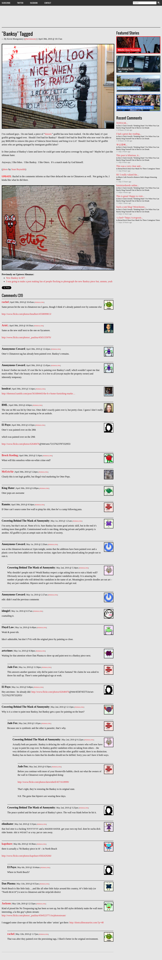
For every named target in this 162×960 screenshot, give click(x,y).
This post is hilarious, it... (128, 155)
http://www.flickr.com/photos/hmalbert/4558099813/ (26, 314)
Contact (47, 2)
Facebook (34, 2)
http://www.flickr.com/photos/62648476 (21, 444)
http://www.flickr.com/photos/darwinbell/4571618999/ (43, 782)
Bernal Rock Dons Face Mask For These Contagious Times (139, 169)
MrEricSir (8, 471)
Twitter (20, 2)
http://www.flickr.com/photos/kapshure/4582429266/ (27, 856)
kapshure (7, 843)
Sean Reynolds (18, 169)
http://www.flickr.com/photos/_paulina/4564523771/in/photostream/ (34, 915)
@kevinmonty (30, 39)
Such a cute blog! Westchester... (131, 207)
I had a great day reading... (128, 134)
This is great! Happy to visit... (130, 196)
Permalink (39, 302)
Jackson (6, 903)
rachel (5, 302)
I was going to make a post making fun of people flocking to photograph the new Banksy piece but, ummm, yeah (59, 281)
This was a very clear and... (129, 166)
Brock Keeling (10, 455)
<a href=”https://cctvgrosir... (129, 217)
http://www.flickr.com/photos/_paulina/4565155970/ (26, 337)
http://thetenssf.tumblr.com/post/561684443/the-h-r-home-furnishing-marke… (38, 393)
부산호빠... (121, 144)
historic (48, 134)
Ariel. (5, 325)
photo (5, 169)
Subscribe (6, 2)
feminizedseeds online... (127, 185)
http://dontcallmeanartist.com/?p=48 (86, 922)
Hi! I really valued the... (127, 174)
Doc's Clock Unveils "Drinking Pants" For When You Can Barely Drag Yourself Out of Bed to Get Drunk (137, 127)
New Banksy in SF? (15, 278)
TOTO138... (122, 123)
